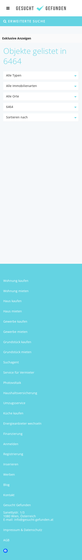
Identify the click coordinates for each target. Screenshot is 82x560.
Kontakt (8, 495)
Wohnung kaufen (15, 281)
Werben (9, 474)
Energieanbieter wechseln (22, 423)
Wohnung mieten (16, 291)
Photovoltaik (12, 383)
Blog (6, 485)
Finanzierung (13, 434)
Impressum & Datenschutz (22, 530)
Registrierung (13, 454)
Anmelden (10, 444)
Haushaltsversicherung (20, 393)
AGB (6, 540)
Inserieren (10, 464)
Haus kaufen (12, 301)
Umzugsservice (14, 403)
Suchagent (11, 362)
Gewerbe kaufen (15, 321)
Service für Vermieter (18, 372)
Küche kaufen (13, 413)
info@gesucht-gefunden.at (33, 519)
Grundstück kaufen (17, 342)
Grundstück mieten (17, 352)
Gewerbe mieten (15, 332)
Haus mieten (12, 311)
